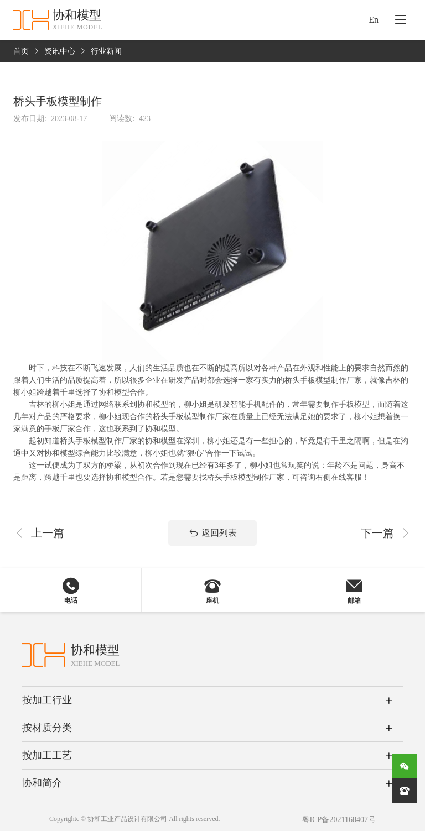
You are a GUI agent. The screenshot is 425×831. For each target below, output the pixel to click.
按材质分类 (47, 727)
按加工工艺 (47, 755)
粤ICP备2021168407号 (339, 820)
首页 (21, 51)
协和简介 (42, 782)
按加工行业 (47, 699)
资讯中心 (59, 51)
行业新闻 (106, 51)
